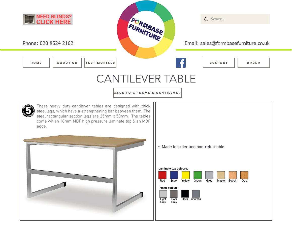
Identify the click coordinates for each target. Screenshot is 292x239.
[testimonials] (100, 63)
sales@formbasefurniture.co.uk (235, 43)
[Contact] (219, 63)
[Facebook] (181, 63)
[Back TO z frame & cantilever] (147, 93)
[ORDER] (254, 63)
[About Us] (67, 63)
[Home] (36, 63)
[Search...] (235, 19)
